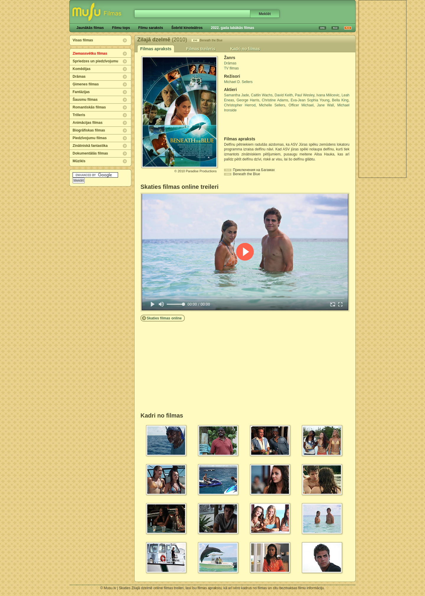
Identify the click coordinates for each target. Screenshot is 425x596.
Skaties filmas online (164, 318)
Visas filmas (83, 40)
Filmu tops (121, 28)
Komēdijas (82, 69)
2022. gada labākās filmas (232, 28)
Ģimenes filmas (86, 84)
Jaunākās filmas (90, 28)
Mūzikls (79, 161)
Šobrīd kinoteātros (186, 28)
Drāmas (79, 76)
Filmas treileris (200, 48)
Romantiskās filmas (89, 107)
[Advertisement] (382, 89)
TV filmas (231, 68)
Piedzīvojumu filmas (90, 138)
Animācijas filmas (87, 123)
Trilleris (79, 115)
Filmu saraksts (150, 28)
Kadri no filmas (245, 48)
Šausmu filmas (85, 100)
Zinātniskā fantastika (90, 146)
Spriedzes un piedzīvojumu (95, 61)
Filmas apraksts (155, 48)
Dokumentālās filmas (90, 153)
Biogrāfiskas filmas (89, 130)
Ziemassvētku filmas (90, 53)
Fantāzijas (81, 92)
